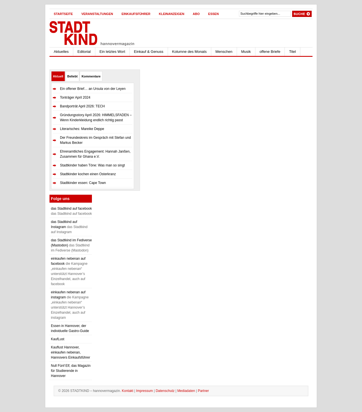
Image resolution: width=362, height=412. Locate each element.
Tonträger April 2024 (75, 97)
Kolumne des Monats (189, 51)
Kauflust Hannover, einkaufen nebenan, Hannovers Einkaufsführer (70, 352)
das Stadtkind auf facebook (71, 209)
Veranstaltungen (97, 14)
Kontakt (127, 391)
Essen (213, 14)
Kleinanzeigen (171, 14)
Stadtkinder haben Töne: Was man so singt (92, 165)
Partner (203, 391)
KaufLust (57, 339)
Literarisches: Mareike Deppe (82, 129)
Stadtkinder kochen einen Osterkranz (88, 174)
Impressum (144, 391)
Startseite (63, 14)
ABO (196, 14)
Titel (292, 51)
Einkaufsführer (136, 14)
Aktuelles (61, 51)
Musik (246, 51)
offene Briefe (270, 51)
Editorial (84, 51)
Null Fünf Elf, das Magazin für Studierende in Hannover (70, 371)
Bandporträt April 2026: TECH (82, 106)
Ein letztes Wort (112, 51)
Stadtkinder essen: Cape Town (83, 183)
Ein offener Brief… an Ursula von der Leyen (93, 89)
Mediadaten (186, 391)
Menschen (224, 51)
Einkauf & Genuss (148, 51)
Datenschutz (165, 391)
